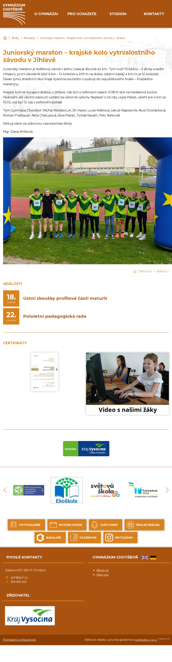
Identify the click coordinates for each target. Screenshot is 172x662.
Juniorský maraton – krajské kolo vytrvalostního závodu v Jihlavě (82, 38)
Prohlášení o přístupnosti (19, 640)
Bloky (15, 38)
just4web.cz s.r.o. (146, 640)
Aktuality (29, 38)
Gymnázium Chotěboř (5, 38)
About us (102, 570)
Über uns (102, 574)
